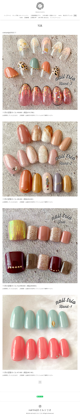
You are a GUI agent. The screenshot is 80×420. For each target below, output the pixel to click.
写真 (75, 15)
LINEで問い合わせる (43, 17)
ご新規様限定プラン (35, 15)
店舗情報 (26, 17)
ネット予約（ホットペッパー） (20, 15)
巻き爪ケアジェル (67, 15)
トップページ (7, 15)
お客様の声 (33, 17)
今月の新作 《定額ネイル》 (50, 15)
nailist (21, 17)
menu (59, 15)
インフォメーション (55, 17)
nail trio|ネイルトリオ (40, 410)
